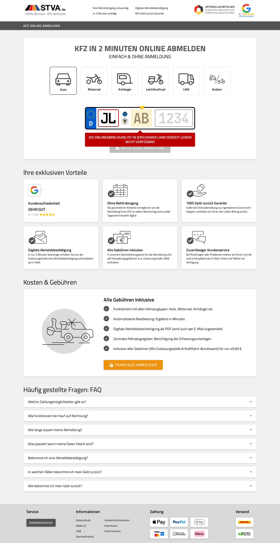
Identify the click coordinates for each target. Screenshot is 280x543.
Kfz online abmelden (41, 25)
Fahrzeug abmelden (136, 364)
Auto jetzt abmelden (142, 147)
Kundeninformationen (117, 520)
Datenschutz (83, 520)
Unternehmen (112, 531)
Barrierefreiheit (85, 536)
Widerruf (81, 526)
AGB (78, 531)
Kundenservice (41, 523)
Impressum (110, 526)
